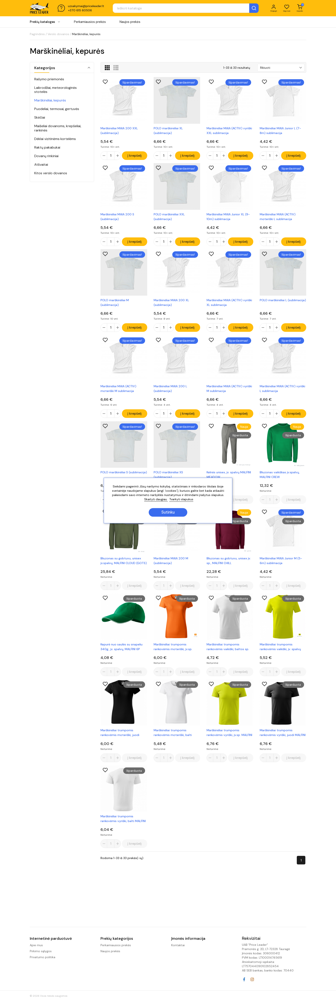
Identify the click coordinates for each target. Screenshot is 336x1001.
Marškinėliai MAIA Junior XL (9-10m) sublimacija (228, 217)
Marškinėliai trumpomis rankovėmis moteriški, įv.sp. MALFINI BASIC (173, 652)
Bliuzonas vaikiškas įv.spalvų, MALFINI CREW (280, 478)
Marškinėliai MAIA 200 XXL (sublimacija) (119, 130)
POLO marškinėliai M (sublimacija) (114, 304)
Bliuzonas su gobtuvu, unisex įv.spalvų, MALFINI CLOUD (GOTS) (123, 565)
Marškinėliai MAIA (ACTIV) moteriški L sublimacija (278, 217)
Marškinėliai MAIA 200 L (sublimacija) (170, 391)
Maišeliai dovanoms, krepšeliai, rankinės (57, 128)
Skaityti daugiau (156, 499)
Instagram (252, 979)
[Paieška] (176, 9)
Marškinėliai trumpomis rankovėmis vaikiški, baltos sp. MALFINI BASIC (228, 652)
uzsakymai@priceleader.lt (86, 7)
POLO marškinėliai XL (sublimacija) (168, 130)
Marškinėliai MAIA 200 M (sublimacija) (171, 565)
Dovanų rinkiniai (46, 156)
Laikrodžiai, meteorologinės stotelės (55, 90)
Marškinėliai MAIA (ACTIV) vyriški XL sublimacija (229, 304)
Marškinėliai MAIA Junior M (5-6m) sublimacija (281, 565)
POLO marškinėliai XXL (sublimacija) (169, 217)
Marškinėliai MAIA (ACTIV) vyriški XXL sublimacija (229, 130)
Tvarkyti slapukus (181, 499)
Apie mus (36, 945)
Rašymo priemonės (49, 79)
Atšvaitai (41, 164)
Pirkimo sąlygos (41, 951)
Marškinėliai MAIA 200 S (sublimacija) (117, 217)
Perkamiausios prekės (90, 23)
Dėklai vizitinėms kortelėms (55, 139)
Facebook (244, 979)
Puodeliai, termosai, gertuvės (56, 109)
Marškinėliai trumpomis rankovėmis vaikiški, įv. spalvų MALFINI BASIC (280, 652)
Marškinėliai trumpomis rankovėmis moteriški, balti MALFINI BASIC (173, 739)
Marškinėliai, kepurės (50, 100)
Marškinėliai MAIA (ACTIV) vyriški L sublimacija (282, 391)
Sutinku (168, 512)
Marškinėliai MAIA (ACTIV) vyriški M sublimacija (229, 391)
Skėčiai (39, 117)
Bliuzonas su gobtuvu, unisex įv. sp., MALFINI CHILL (229, 565)
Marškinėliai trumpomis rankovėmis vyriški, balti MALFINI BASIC (123, 826)
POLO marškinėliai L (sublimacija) (283, 302)
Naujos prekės (130, 23)
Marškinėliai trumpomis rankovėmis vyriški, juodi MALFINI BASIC (283, 739)
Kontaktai (178, 945)
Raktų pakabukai (47, 147)
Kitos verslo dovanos (50, 173)
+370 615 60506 (80, 11)
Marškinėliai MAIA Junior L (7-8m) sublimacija (280, 130)
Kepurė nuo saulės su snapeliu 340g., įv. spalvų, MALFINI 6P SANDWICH (121, 652)
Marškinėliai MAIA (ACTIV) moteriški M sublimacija (118, 391)
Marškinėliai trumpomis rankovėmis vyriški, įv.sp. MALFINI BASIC (229, 739)
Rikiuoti (265, 68)
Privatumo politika (42, 957)
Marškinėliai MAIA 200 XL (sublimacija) (171, 304)
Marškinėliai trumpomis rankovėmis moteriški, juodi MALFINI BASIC (119, 739)
